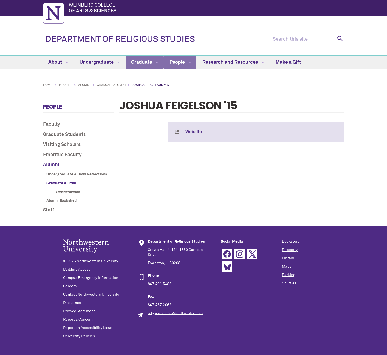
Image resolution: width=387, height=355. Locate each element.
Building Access (76, 269)
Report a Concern (78, 319)
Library (288, 258)
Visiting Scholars (62, 144)
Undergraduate (100, 62)
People (180, 62)
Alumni (84, 85)
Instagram (239, 254)
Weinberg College (206, 8)
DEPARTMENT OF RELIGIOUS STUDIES (120, 39)
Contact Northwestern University (91, 294)
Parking (288, 275)
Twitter (252, 254)
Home (48, 85)
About (58, 62)
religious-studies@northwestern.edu (175, 313)
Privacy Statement (79, 311)
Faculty (51, 124)
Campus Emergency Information (90, 278)
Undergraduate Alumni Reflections (76, 174)
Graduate (144, 62)
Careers (70, 286)
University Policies (79, 336)
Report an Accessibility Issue (87, 328)
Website (193, 132)
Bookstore (291, 241)
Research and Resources (233, 62)
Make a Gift (288, 62)
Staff (48, 210)
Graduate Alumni (111, 85)
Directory (290, 250)
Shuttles (289, 283)
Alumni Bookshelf (61, 201)
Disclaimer (72, 303)
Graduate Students (64, 134)
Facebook (227, 254)
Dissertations (68, 192)
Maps (286, 266)
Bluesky (227, 266)
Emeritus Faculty (62, 154)
